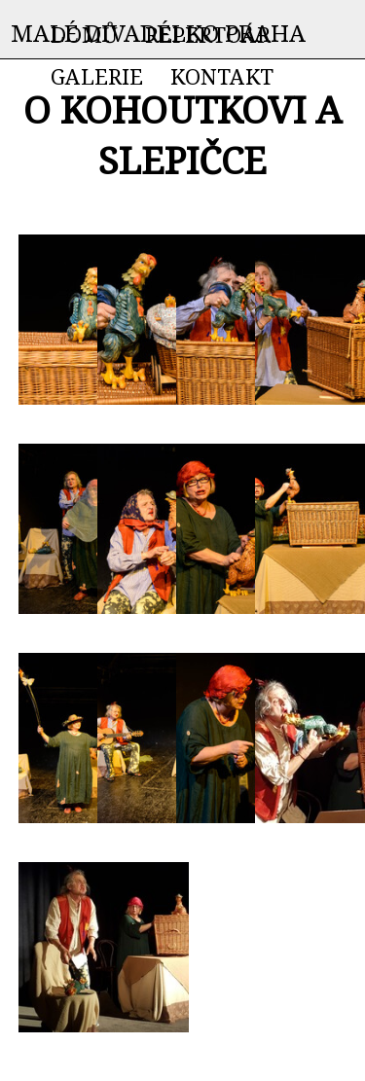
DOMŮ (84, 34)
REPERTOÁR (208, 34)
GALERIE (97, 75)
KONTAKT (222, 75)
